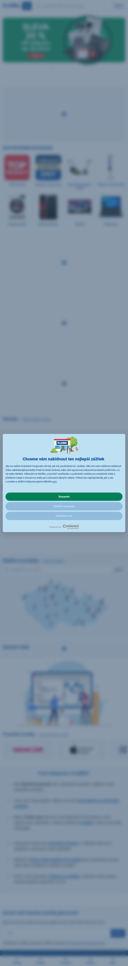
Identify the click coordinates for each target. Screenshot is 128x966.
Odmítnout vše (64, 515)
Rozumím (64, 496)
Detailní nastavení (64, 506)
